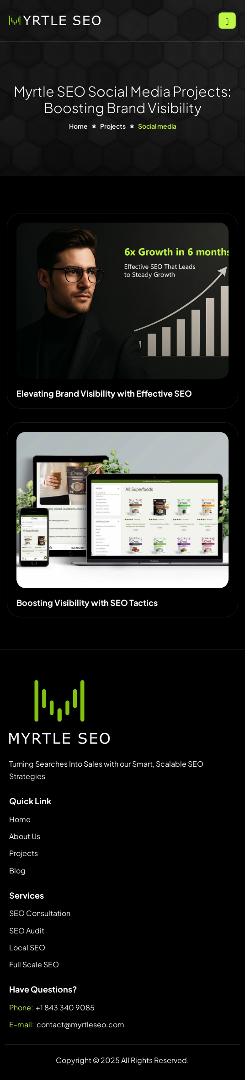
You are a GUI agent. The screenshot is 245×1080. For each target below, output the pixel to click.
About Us (24, 836)
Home (20, 819)
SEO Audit (26, 930)
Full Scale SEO (34, 964)
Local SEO (27, 947)
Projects (23, 853)
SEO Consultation (39, 913)
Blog (17, 870)
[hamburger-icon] (227, 20)
